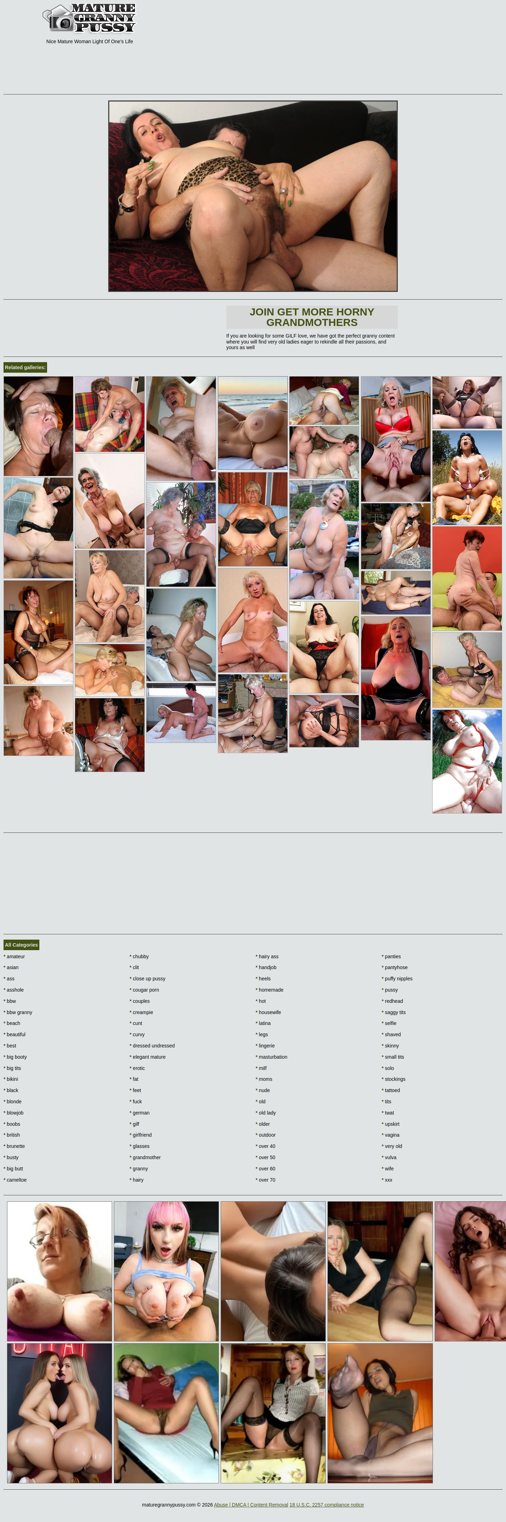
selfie (389, 1023)
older (263, 1124)
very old (392, 1146)
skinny (390, 1046)
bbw (10, 1001)
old (261, 1101)
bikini (11, 1079)
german (140, 1113)
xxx (387, 1180)
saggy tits (394, 1012)
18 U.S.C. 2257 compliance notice (327, 1505)
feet (135, 1090)
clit (134, 967)
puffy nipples (397, 978)
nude (263, 1090)
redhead (392, 1001)
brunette (14, 1146)
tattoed (391, 1090)
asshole (14, 990)
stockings (394, 1079)
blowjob (14, 1113)
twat (388, 1113)
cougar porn (144, 990)
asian (11, 967)
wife (388, 1168)
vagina (391, 1135)
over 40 (265, 1146)
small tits (393, 1057)
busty (11, 1157)
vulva (389, 1157)
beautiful (14, 1034)
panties (391, 956)
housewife (268, 1012)
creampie (141, 1012)
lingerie (265, 1046)
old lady (266, 1113)
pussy (390, 990)
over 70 (265, 1180)
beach (12, 1023)
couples (140, 1001)
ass (9, 978)
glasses (140, 1146)
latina (263, 1023)
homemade (270, 990)
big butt (13, 1168)
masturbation (271, 1057)
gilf (134, 1124)
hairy (137, 1180)
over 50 (265, 1157)
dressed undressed (152, 1046)
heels (263, 978)
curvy (137, 1034)
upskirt (391, 1124)
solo (388, 1068)
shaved (391, 1034)
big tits (12, 1068)
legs (262, 1034)
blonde (12, 1101)
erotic (137, 1068)
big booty (15, 1057)
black (11, 1090)
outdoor (266, 1135)
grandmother (145, 1157)
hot (261, 1001)
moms (264, 1079)
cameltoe (15, 1180)
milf (261, 1068)
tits (386, 1101)
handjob (266, 967)
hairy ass (267, 956)
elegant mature (148, 1057)
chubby (139, 956)
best (10, 1046)
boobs (12, 1124)
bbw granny (18, 1012)
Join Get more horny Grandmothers (311, 317)
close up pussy (148, 978)
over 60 (265, 1168)
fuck (136, 1101)
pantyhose (395, 967)
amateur (14, 956)
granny (139, 1168)
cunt (136, 1023)
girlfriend (141, 1135)
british (12, 1135)
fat (134, 1079)
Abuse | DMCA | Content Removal (251, 1505)
